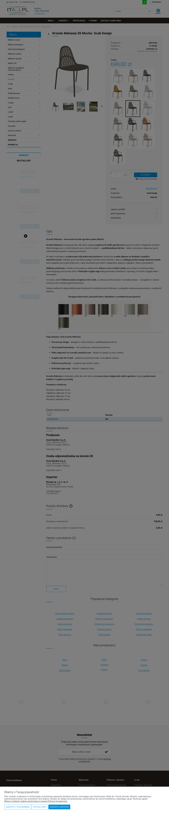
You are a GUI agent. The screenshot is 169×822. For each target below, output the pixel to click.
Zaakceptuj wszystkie (59, 807)
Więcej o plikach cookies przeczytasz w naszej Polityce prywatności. (36, 801)
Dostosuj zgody (39, 807)
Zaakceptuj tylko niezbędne (18, 807)
